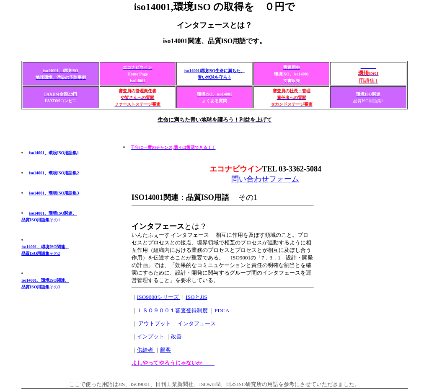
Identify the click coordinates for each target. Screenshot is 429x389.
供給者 (146, 350)
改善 (176, 336)
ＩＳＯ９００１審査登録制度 (173, 310)
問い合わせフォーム (265, 179)
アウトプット (155, 323)
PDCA (222, 310)
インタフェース (197, 323)
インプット (151, 336)
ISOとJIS (196, 297)
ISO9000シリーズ (158, 297)
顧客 (165, 350)
